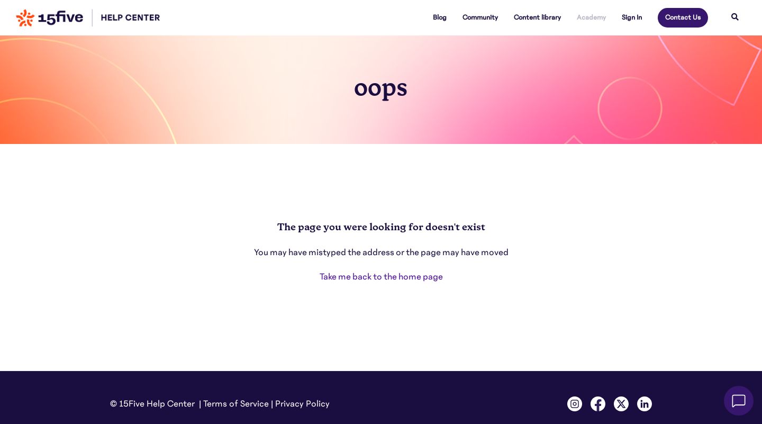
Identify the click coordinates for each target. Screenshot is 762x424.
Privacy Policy (302, 404)
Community (480, 17)
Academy (591, 17)
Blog (440, 17)
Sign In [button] (632, 17)
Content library (537, 17)
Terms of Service (236, 404)
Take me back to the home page (381, 277)
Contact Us (683, 17)
